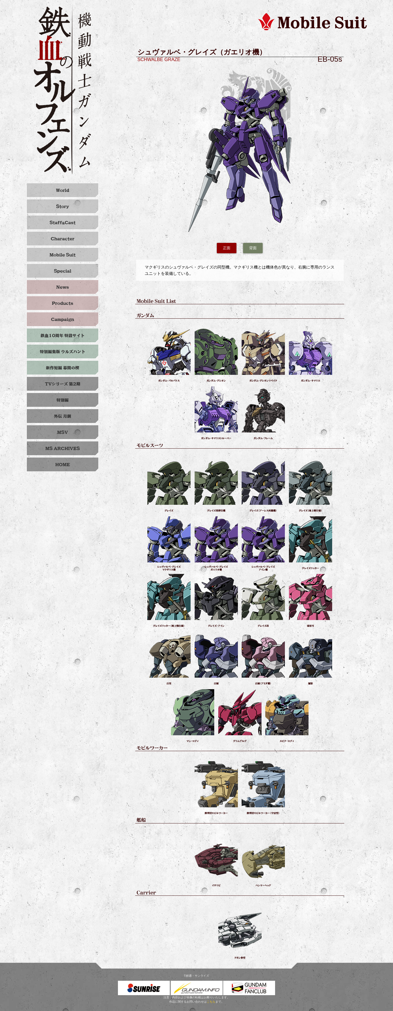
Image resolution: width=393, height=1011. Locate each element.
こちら (211, 1001)
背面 (253, 248)
